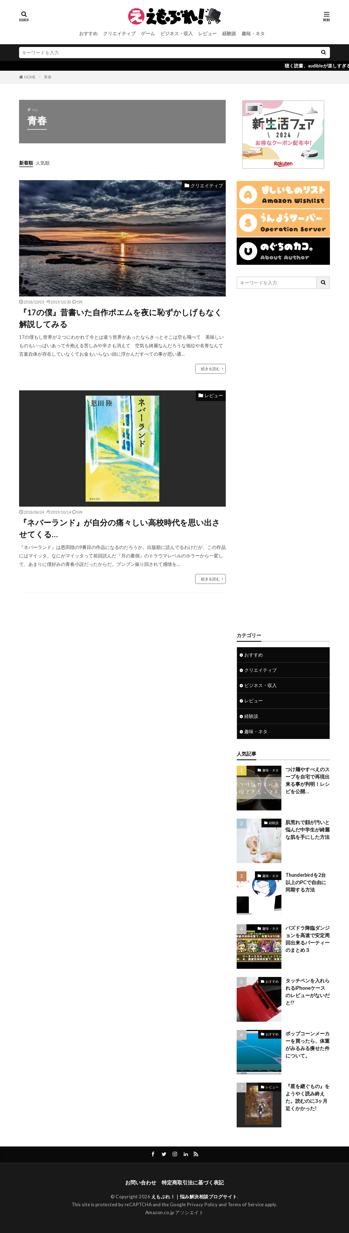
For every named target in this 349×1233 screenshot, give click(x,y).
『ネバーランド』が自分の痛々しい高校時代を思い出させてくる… (119, 528)
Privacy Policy (202, 1204)
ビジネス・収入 (176, 33)
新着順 (26, 163)
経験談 (229, 33)
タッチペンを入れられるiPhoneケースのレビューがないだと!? (307, 992)
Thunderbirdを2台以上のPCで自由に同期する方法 (305, 882)
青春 (48, 77)
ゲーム (148, 33)
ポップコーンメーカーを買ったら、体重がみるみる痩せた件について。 (307, 1044)
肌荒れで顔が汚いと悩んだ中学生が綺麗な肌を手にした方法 (307, 829)
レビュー (207, 33)
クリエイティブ (119, 33)
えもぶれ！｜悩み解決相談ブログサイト (194, 1196)
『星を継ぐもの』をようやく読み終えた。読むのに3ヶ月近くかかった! (307, 1097)
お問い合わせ (140, 1182)
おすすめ (88, 33)
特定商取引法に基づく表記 (193, 1182)
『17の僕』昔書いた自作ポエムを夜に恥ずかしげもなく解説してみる (120, 318)
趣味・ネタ (253, 33)
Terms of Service (246, 1204)
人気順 (43, 163)
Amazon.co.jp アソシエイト (174, 1212)
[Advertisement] (283, 460)
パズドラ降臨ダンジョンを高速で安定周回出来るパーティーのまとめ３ (307, 939)
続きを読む (210, 368)
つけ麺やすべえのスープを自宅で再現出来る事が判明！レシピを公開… (307, 780)
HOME (30, 77)
